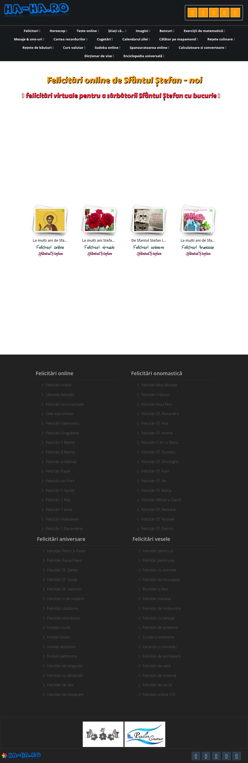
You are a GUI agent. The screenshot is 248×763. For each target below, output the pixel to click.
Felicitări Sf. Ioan (153, 471)
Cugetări (105, 39)
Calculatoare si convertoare (202, 47)
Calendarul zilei (136, 39)
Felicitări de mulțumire (164, 608)
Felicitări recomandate (63, 404)
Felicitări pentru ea (160, 560)
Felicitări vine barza (65, 617)
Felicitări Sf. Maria (154, 490)
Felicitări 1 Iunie (57, 509)
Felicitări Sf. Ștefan (64, 569)
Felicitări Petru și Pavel (68, 550)
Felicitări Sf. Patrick (155, 528)
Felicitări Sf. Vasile (64, 579)
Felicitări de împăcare (67, 694)
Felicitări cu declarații (67, 675)
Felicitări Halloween (60, 519)
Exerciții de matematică (204, 30)
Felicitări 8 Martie (58, 451)
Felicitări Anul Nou (154, 404)
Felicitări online (57, 384)
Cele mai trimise (57, 413)
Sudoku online (107, 47)
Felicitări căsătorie (64, 608)
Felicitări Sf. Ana (152, 423)
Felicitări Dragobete (60, 432)
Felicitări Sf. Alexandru (158, 413)
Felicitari (32, 30)
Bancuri (167, 30)
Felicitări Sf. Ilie (151, 480)
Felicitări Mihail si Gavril (159, 499)
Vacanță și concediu (161, 646)
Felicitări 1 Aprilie (58, 490)
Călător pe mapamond (178, 39)
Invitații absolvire (63, 646)
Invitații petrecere (64, 656)
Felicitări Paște (56, 471)
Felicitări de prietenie (162, 627)
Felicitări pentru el (160, 550)
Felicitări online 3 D (161, 694)
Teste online (88, 30)
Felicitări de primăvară (163, 656)
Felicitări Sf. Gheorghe (158, 461)
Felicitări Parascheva (66, 560)
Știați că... (117, 30)
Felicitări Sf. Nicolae (155, 519)
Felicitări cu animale (161, 569)
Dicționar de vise (99, 56)
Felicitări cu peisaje (161, 617)
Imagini (143, 30)
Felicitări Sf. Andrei (155, 432)
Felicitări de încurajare (163, 579)
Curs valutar (74, 47)
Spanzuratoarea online (149, 47)
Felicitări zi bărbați (59, 461)
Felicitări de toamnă (161, 675)
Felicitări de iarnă (159, 684)
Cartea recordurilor (70, 39)
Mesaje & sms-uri (29, 39)
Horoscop (58, 30)
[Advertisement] (124, 147)
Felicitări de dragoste (67, 665)
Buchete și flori (157, 588)
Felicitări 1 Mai (56, 499)
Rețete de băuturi (37, 47)
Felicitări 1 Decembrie (62, 528)
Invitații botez (60, 636)
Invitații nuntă (60, 627)
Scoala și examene (160, 636)
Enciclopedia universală (143, 56)
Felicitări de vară (158, 665)
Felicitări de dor (62, 684)
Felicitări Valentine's (60, 423)
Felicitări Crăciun (153, 394)
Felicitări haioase (159, 598)
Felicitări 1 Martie (58, 442)
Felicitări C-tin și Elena (157, 442)
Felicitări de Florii (58, 480)
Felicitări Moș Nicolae (157, 384)
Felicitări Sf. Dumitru (156, 451)
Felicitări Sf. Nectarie (156, 509)
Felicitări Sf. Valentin (66, 588)
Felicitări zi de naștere (67, 598)
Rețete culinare (221, 39)
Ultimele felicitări (58, 394)
